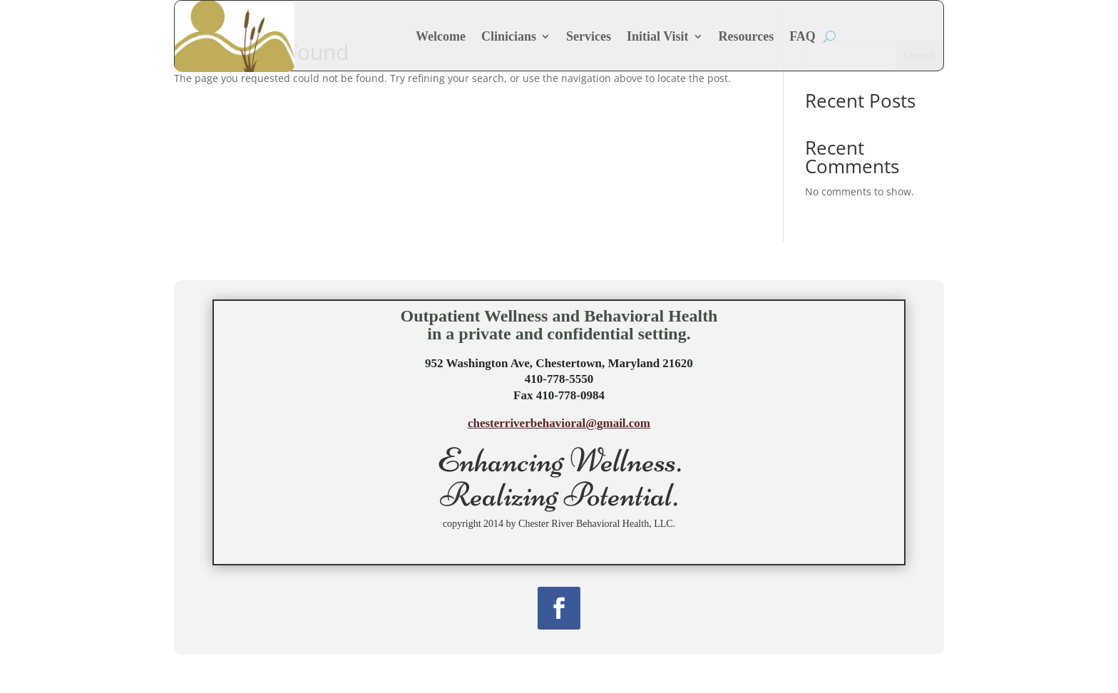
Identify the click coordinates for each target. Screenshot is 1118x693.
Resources (746, 36)
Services (588, 36)
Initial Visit (658, 36)
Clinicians (508, 36)
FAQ (802, 36)
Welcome (441, 36)
